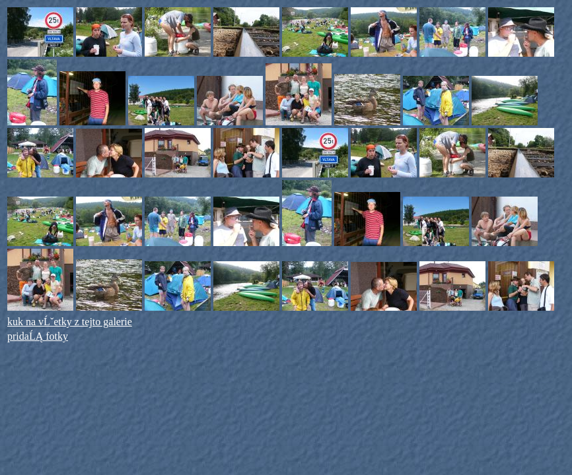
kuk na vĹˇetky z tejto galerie (69, 321)
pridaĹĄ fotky (37, 336)
